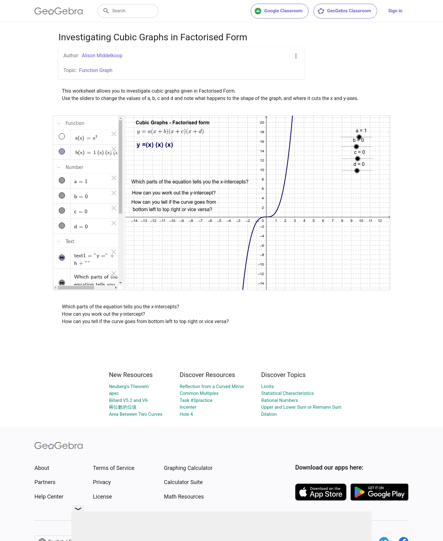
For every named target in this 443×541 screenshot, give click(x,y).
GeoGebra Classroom (344, 11)
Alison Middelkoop (102, 55)
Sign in (395, 11)
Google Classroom (278, 11)
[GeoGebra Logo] (58, 11)
